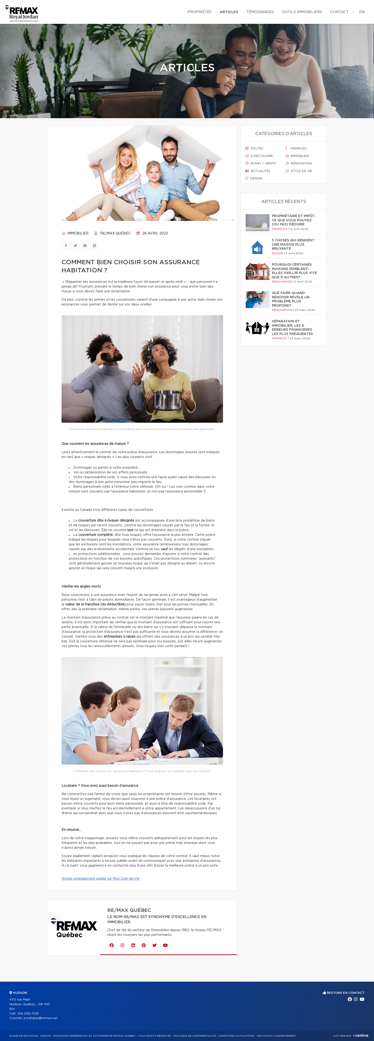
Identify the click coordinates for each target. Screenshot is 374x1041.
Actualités (257, 171)
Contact (339, 12)
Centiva (360, 1035)
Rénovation (299, 163)
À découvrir (259, 156)
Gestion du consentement (276, 1036)
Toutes (254, 148)
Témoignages (260, 12)
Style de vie (299, 171)
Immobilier (75, 233)
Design (253, 178)
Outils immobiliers (302, 12)
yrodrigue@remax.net (40, 1018)
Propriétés (199, 12)
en (361, 12)
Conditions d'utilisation (236, 1036)
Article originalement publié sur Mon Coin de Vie (101, 878)
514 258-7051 (28, 1013)
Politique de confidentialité (194, 1036)
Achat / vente (260, 163)
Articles (229, 12)
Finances (296, 148)
